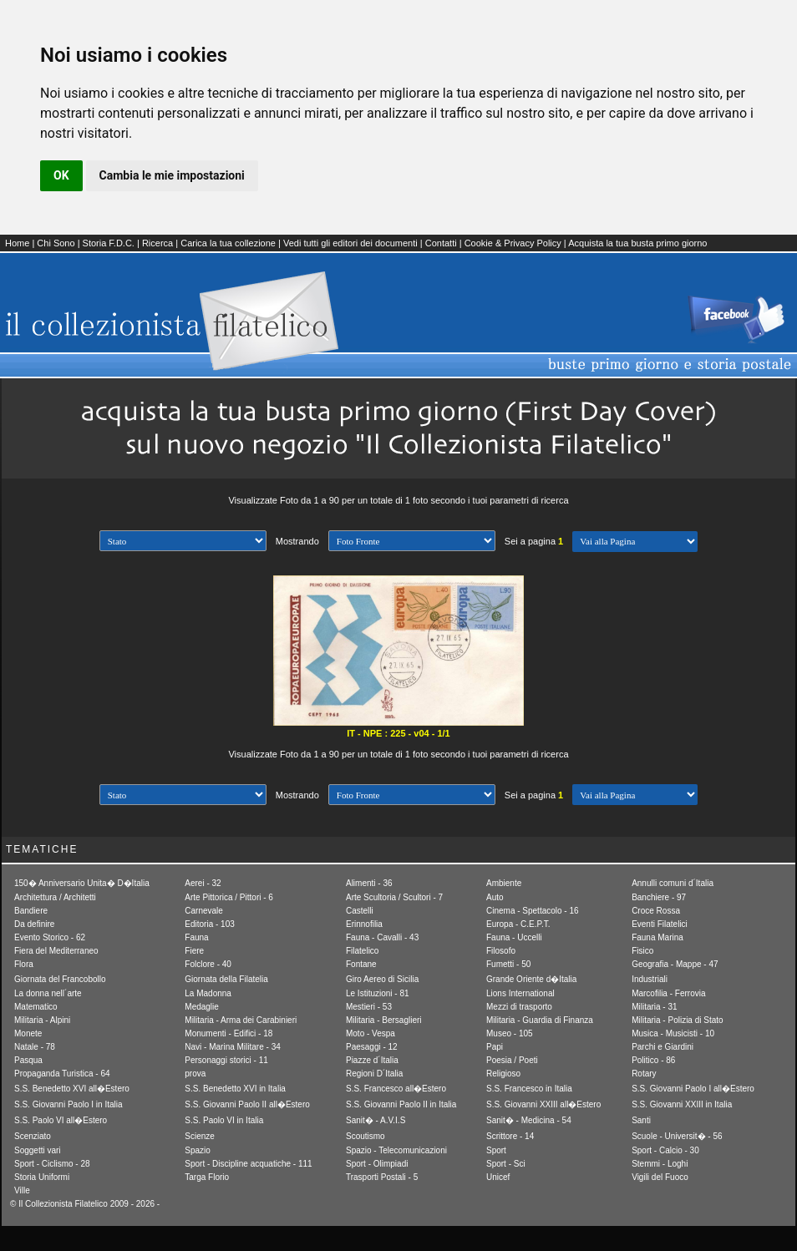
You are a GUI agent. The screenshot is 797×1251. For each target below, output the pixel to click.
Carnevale (204, 910)
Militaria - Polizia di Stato (677, 1020)
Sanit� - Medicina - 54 (528, 1120)
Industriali (650, 979)
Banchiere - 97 (659, 897)
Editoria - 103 (209, 924)
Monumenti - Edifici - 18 (228, 1033)
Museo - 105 (509, 1033)
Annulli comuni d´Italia (672, 883)
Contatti (441, 243)
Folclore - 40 (208, 964)
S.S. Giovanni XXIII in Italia (682, 1104)
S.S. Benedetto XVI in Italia (235, 1088)
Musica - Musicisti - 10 (673, 1033)
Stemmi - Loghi (660, 1163)
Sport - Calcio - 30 (665, 1150)
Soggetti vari (37, 1150)
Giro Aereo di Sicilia (382, 979)
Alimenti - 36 (369, 883)
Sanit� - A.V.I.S (375, 1120)
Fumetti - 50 (508, 964)
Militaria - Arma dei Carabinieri (241, 1020)
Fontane (361, 964)
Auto (495, 897)
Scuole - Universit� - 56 (677, 1136)
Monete (28, 1033)
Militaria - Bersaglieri (384, 1020)
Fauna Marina (657, 937)
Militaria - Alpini (42, 1020)
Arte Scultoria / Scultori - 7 (394, 897)
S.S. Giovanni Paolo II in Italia (401, 1104)
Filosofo (500, 950)
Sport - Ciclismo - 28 (52, 1163)
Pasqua (28, 1060)
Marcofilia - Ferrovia (668, 993)
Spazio (198, 1150)
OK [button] (61, 175)
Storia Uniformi (41, 1177)
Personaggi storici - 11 (226, 1060)
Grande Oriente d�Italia (531, 979)
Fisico (642, 950)
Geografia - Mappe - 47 (675, 964)
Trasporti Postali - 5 (382, 1177)
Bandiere (31, 910)
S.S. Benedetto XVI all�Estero (71, 1088)
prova (195, 1073)
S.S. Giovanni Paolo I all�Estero (693, 1088)
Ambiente (503, 883)
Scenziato (32, 1136)
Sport (496, 1150)
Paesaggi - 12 (372, 1046)
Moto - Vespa (370, 1033)
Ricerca (157, 243)
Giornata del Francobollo (60, 979)
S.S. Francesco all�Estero (396, 1088)
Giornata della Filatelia (226, 979)
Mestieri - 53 (369, 1006)
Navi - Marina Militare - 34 (232, 1046)
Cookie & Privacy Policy (512, 243)
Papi (494, 1046)
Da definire (34, 924)
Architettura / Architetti (55, 897)
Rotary (644, 1073)
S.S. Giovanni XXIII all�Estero (543, 1104)
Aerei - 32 (203, 883)
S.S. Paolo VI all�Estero (60, 1120)
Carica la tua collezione (228, 243)
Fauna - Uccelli (514, 937)
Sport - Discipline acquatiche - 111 (248, 1163)
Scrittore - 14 (510, 1136)
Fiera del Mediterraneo (56, 950)
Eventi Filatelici (660, 924)
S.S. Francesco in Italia (529, 1088)
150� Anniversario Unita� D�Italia (82, 883)
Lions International (520, 993)
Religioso (503, 1073)
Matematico (36, 1006)
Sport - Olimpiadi (377, 1163)
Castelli (359, 910)
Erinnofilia (364, 924)
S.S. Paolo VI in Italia (224, 1120)
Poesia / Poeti (512, 1060)
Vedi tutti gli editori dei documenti (350, 243)
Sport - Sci (505, 1163)
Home (17, 243)
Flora (23, 964)
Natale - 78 (34, 1046)
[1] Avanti (635, 541)
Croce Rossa (656, 910)
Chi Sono (55, 243)
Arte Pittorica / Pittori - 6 (229, 897)
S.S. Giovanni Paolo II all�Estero (247, 1104)
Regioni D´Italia (374, 1073)
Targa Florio (207, 1177)
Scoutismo (365, 1136)
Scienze (200, 1136)
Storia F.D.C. (109, 243)
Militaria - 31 (654, 1006)
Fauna (196, 937)
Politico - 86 (653, 1060)
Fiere (194, 950)
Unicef (498, 1177)
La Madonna (208, 993)
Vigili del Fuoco (660, 1177)
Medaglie (202, 1006)
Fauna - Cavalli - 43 (382, 937)
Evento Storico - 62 (49, 937)
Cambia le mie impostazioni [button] (172, 175)
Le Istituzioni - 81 (377, 993)
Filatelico (362, 950)
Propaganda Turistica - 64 (62, 1073)
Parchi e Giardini (662, 1046)
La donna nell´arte (48, 993)
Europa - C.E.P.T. (518, 924)
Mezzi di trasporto (519, 1006)
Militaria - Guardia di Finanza (539, 1020)
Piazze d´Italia (372, 1060)
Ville (22, 1190)
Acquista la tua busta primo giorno (637, 243)
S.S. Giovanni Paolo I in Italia (68, 1104)
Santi (641, 1120)
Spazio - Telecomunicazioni (396, 1150)
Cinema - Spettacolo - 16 (532, 910)
